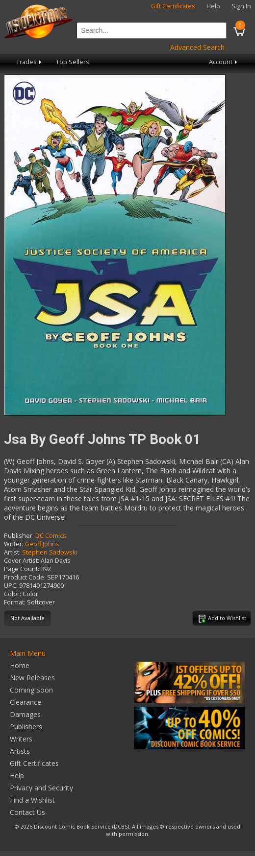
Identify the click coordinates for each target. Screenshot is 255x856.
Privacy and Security (41, 787)
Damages (25, 714)
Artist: (12, 552)
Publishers (26, 726)
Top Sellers (72, 62)
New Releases (32, 677)
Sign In (241, 6)
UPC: (11, 585)
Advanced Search (197, 47)
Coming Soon (31, 689)
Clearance (25, 702)
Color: (12, 594)
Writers (21, 738)
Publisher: (19, 536)
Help (213, 6)
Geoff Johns (42, 544)
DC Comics (50, 536)
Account (224, 62)
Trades (29, 62)
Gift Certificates (173, 6)
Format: (15, 602)
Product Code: (25, 577)
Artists (20, 751)
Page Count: (21, 569)
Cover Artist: (21, 560)
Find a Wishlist (32, 800)
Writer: (14, 544)
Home (19, 665)
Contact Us (27, 812)
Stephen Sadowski (49, 552)
